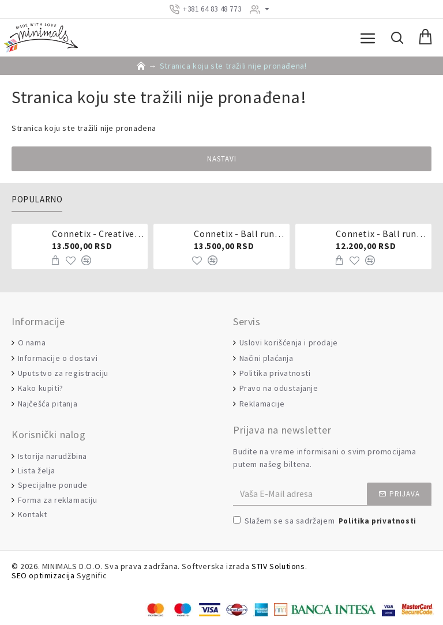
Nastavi (221, 159)
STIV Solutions (278, 566)
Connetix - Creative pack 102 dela (97, 233)
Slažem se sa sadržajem (325, 521)
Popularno (37, 199)
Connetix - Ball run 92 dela (381, 233)
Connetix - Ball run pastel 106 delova (239, 233)
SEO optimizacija (43, 575)
